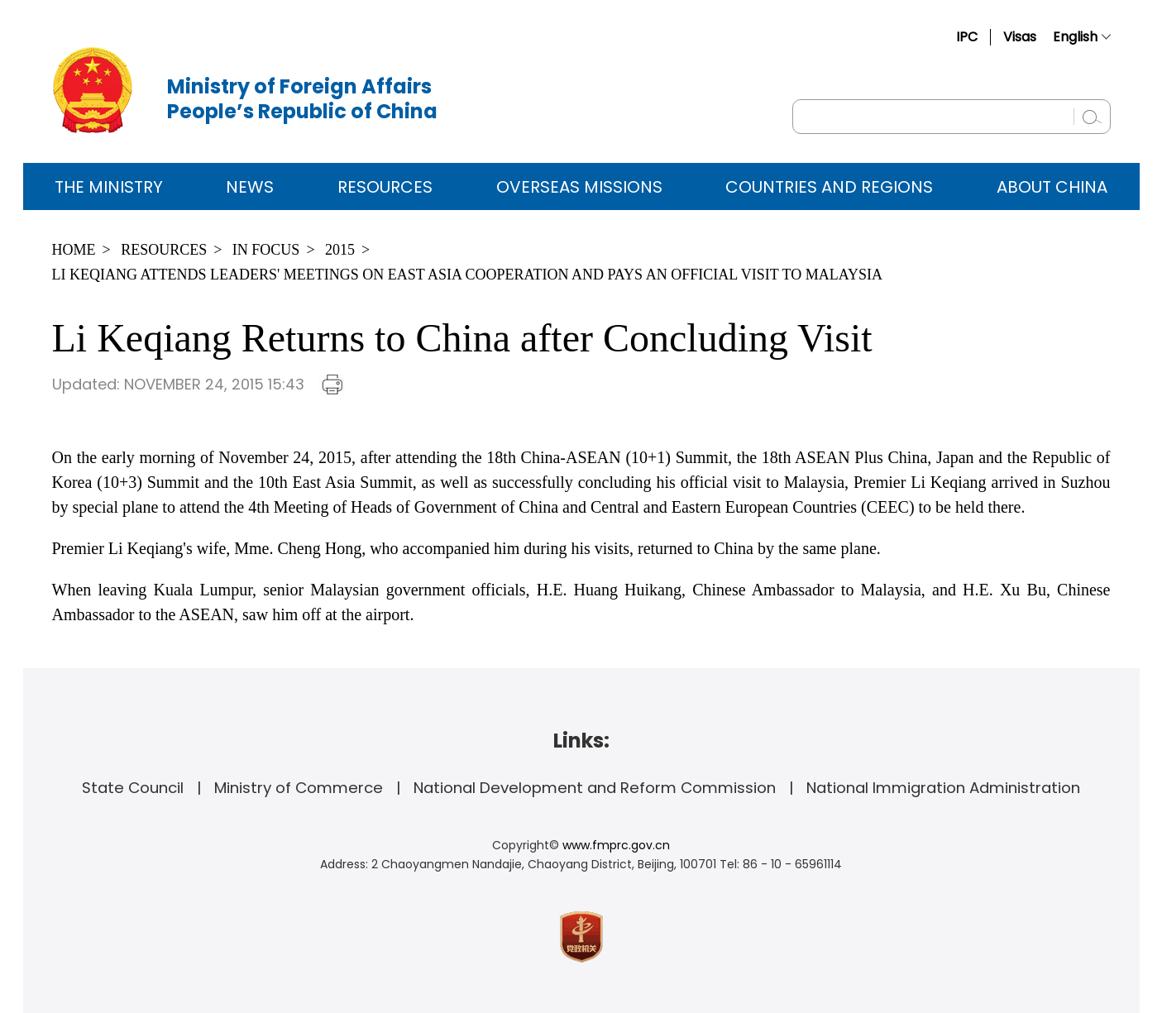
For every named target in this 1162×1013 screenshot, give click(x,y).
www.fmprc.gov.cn (616, 845)
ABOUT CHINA (1052, 186)
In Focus (266, 249)
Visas (1019, 36)
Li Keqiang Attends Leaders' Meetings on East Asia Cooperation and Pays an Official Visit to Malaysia (467, 274)
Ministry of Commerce (298, 787)
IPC (967, 36)
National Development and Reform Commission (595, 787)
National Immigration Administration (943, 787)
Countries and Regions (829, 186)
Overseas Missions (579, 186)
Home (74, 249)
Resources (385, 186)
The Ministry (109, 186)
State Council (133, 787)
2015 (340, 249)
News (250, 186)
